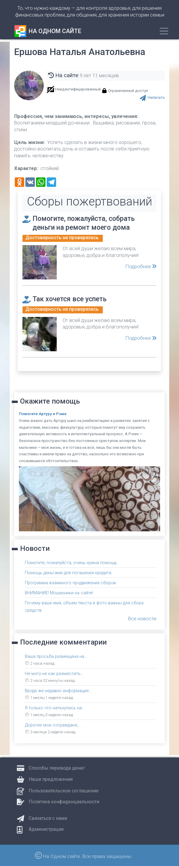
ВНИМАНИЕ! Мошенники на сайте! (59, 592)
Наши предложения (51, 778)
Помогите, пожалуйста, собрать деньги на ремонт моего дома (87, 222)
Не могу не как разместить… (55, 673)
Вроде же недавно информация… (59, 690)
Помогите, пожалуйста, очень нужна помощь (71, 562)
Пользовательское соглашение (64, 790)
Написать (156, 97)
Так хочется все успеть (72, 298)
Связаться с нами (48, 817)
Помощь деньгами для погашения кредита (69, 572)
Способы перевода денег (57, 767)
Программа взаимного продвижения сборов (71, 582)
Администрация (46, 828)
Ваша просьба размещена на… (56, 655)
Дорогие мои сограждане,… (53, 724)
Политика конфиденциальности (64, 801)
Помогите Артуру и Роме (42, 413)
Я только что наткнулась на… (55, 707)
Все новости (142, 618)
